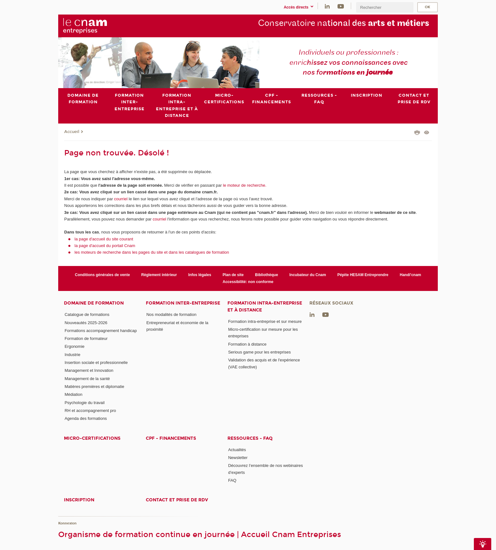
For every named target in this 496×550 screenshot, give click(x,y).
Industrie (72, 354)
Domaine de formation (94, 303)
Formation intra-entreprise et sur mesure (265, 321)
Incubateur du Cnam (307, 275)
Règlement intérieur (159, 275)
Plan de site (233, 275)
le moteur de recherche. (244, 185)
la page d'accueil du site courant (104, 239)
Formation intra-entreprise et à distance (264, 306)
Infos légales (199, 275)
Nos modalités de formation (171, 314)
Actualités (237, 449)
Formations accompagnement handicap (101, 330)
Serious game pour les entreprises (259, 352)
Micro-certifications (92, 438)
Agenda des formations (86, 418)
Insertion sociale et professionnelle (96, 362)
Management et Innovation (89, 370)
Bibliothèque (266, 275)
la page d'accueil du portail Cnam (105, 245)
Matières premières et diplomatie (94, 386)
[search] (384, 7)
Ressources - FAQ (250, 438)
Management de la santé (87, 378)
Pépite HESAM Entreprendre (363, 275)
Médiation (73, 394)
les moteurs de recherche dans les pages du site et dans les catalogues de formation (152, 252)
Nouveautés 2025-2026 (86, 322)
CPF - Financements (171, 438)
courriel (121, 198)
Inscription (79, 500)
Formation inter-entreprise (183, 303)
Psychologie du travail (84, 402)
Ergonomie (74, 346)
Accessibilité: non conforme (248, 282)
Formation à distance (247, 344)
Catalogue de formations (87, 314)
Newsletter (237, 457)
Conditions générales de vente (102, 275)
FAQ (232, 480)
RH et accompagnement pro (90, 410)
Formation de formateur (86, 338)
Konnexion (67, 523)
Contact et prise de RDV (177, 500)
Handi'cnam (410, 275)
